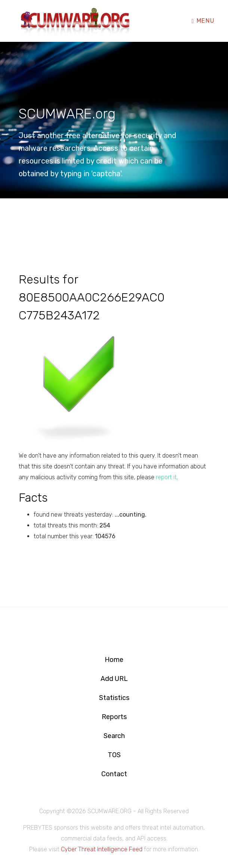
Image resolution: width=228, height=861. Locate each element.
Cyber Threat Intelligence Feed (101, 849)
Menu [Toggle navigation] (203, 20)
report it (166, 477)
